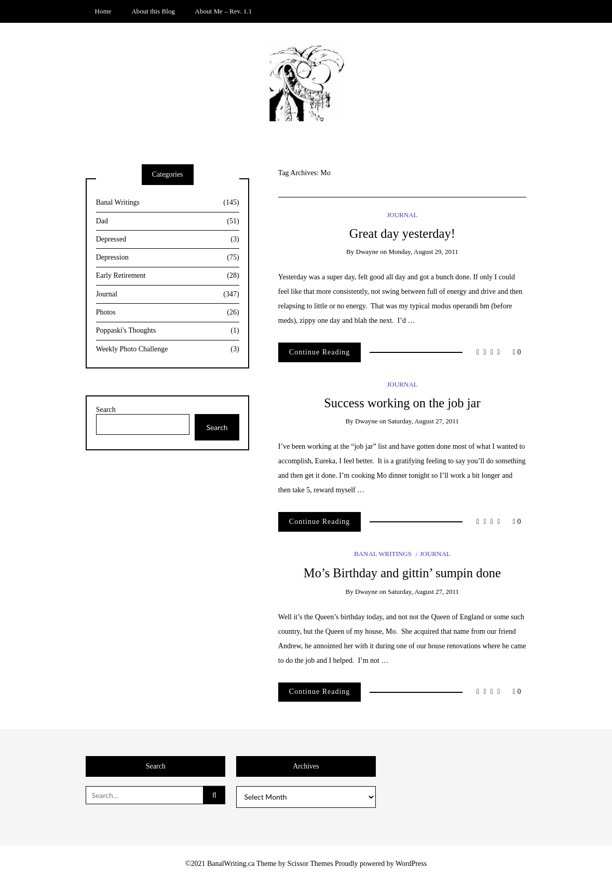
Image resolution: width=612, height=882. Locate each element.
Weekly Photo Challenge (167, 349)
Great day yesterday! (402, 233)
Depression (167, 257)
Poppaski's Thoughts (167, 330)
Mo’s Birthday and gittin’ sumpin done (402, 573)
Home (103, 11)
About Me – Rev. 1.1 (223, 11)
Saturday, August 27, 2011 (423, 421)
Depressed (167, 239)
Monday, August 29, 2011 (423, 251)
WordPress (411, 863)
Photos (167, 312)
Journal (402, 215)
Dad (167, 221)
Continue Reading (319, 352)
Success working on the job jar (402, 403)
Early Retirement (167, 276)
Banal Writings (383, 554)
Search (106, 410)
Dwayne (367, 251)
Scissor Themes (310, 863)
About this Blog (153, 11)
